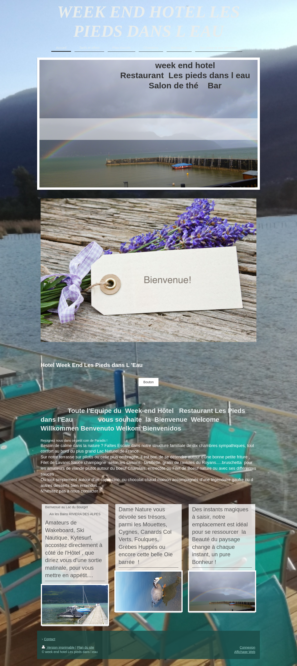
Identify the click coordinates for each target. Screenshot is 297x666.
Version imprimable (58, 647)
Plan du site (85, 647)
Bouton (148, 382)
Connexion (247, 647)
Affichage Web (244, 652)
